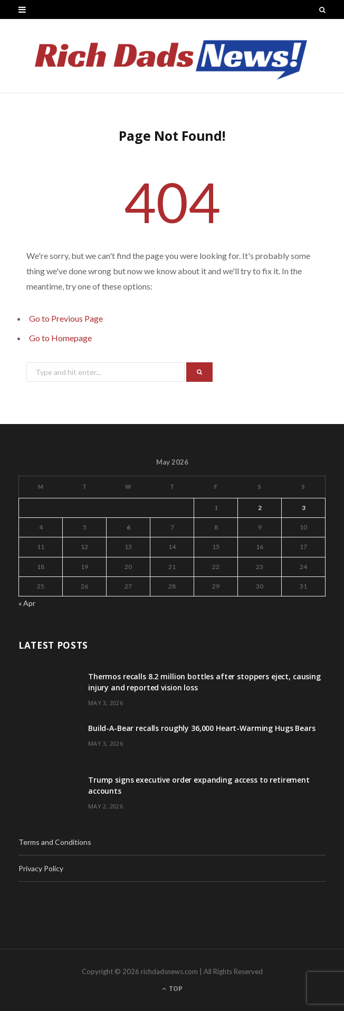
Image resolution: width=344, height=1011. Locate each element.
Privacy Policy (40, 868)
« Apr (26, 603)
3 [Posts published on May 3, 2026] (303, 508)
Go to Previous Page (66, 318)
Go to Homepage (60, 338)
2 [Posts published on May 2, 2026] (260, 508)
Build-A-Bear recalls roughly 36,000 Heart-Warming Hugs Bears (202, 728)
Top (172, 988)
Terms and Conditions (54, 841)
